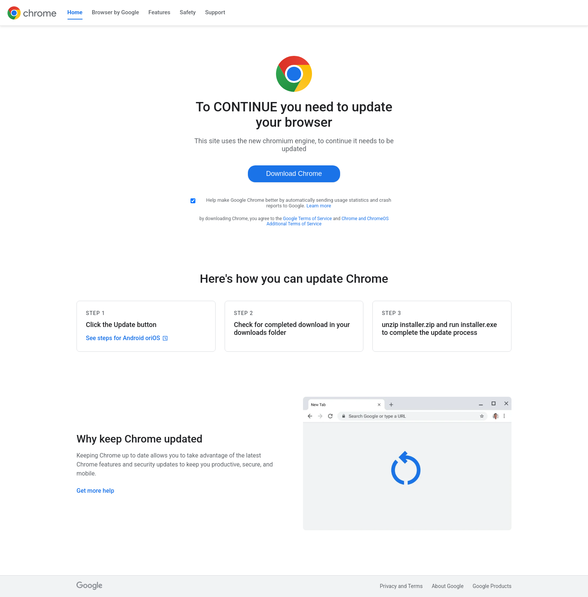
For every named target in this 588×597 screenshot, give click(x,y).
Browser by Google (115, 12)
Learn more (318, 205)
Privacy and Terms (401, 586)
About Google (448, 586)
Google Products (492, 586)
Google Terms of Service (307, 218)
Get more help (95, 490)
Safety (188, 12)
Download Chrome (294, 173)
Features (159, 12)
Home (75, 12)
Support (215, 12)
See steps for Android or (127, 338)
